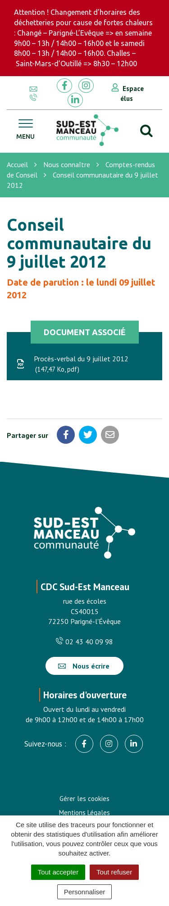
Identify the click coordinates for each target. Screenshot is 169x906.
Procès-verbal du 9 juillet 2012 (72, 364)
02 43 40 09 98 (84, 641)
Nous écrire (84, 665)
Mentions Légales (84, 812)
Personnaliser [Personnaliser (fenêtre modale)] (84, 892)
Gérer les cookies (84, 798)
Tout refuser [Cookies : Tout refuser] (114, 872)
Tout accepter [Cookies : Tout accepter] (58, 872)
